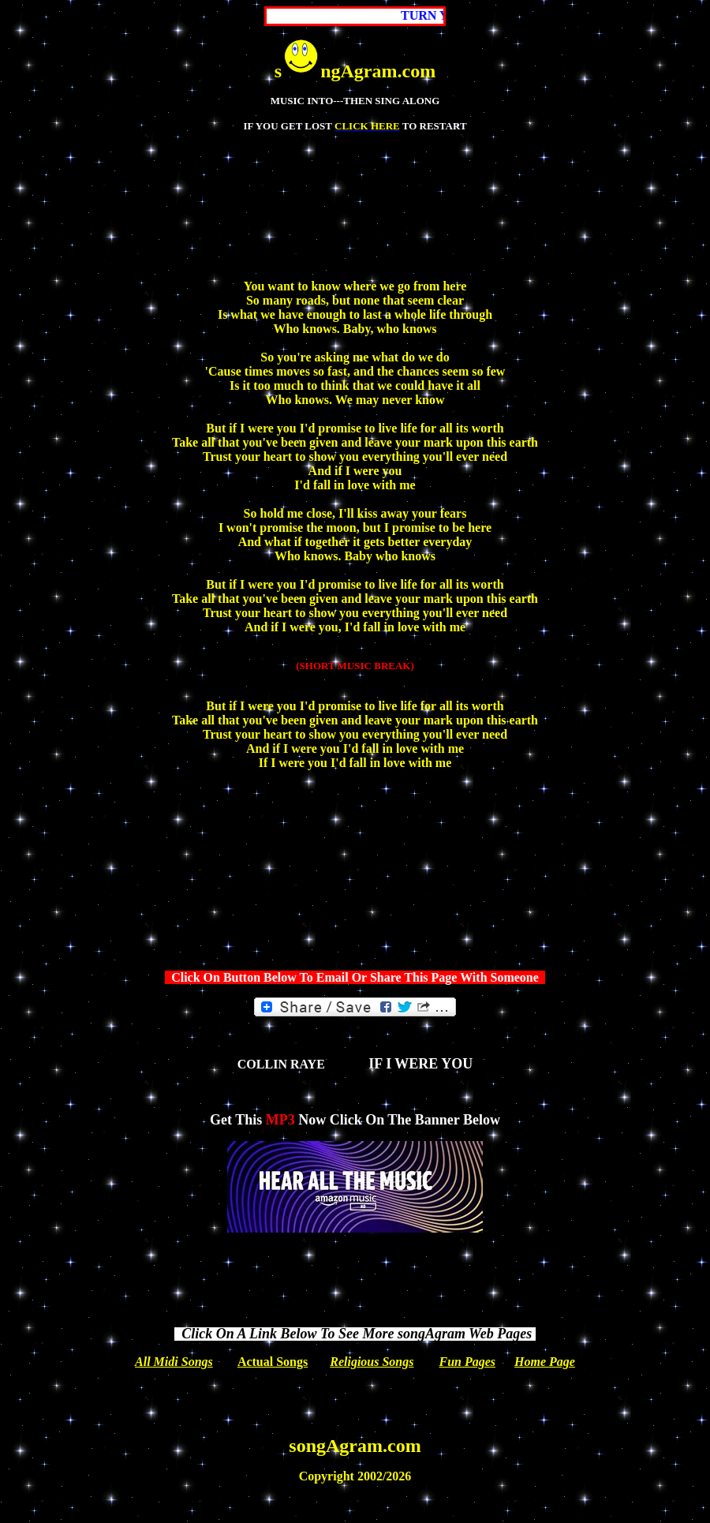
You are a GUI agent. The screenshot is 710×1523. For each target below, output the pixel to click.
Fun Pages (467, 1361)
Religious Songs (371, 1361)
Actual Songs (272, 1361)
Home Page (544, 1361)
